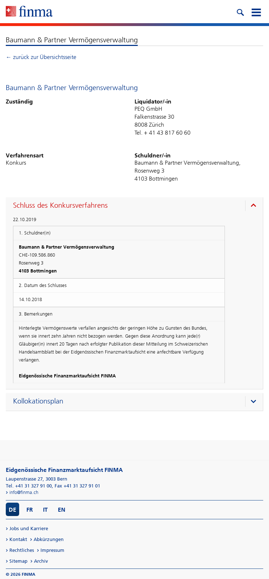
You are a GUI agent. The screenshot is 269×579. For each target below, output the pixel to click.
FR (29, 509)
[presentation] (136, 206)
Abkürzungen (49, 539)
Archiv (41, 561)
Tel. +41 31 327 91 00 (29, 486)
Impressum (52, 550)
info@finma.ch (23, 492)
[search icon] (240, 11)
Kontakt (18, 539)
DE (12, 509)
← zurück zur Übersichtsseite (41, 57)
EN (61, 509)
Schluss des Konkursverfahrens (60, 205)
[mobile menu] (256, 11)
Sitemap (18, 561)
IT (45, 509)
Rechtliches (21, 550)
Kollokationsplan (38, 401)
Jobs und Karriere (28, 528)
